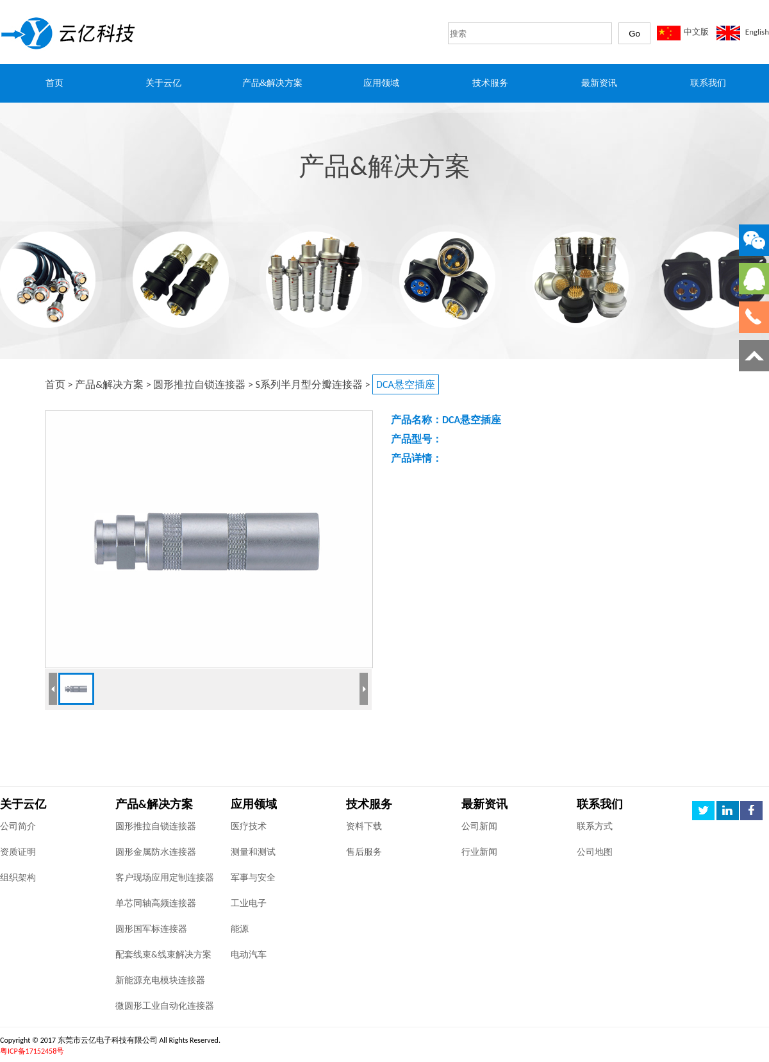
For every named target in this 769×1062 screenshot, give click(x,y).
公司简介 (18, 826)
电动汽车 (249, 954)
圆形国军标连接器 (151, 928)
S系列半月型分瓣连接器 (309, 384)
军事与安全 (253, 877)
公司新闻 (479, 826)
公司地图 (595, 852)
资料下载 (364, 826)
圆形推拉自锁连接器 (199, 384)
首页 (55, 384)
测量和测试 (253, 852)
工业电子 (249, 903)
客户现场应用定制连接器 (164, 877)
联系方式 (595, 826)
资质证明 (18, 852)
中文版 (696, 32)
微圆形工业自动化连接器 (164, 1005)
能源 (240, 928)
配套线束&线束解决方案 (163, 954)
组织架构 (18, 877)
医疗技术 (249, 826)
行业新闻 (479, 852)
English (757, 32)
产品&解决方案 (109, 384)
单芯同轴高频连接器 (155, 903)
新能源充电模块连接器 (160, 980)
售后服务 (364, 852)
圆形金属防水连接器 (155, 852)
